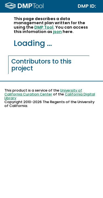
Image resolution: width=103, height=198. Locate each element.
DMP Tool (43, 27)
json (57, 31)
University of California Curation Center (43, 92)
